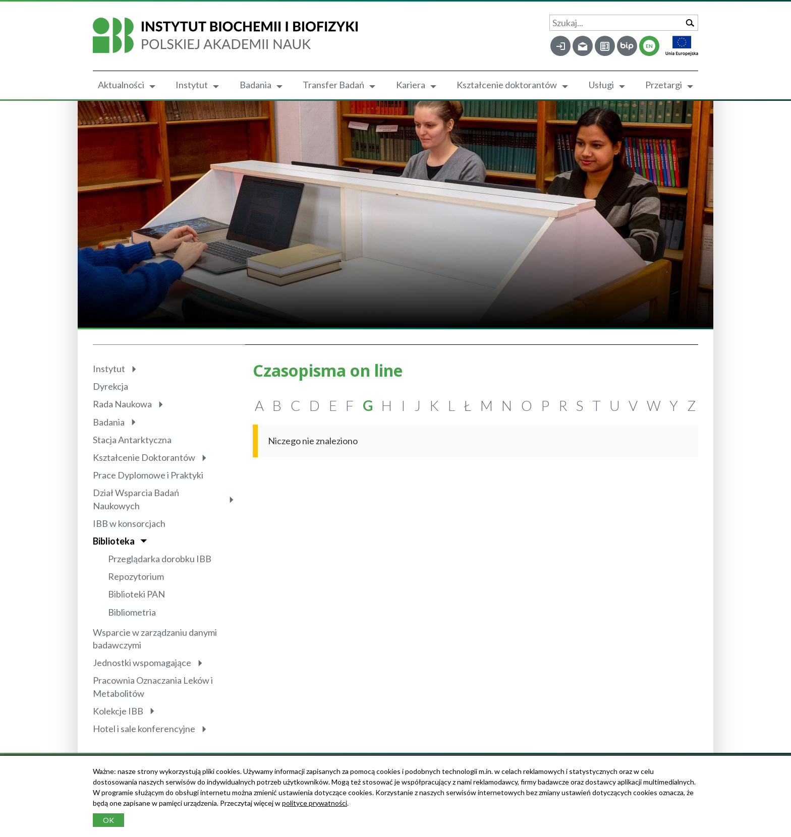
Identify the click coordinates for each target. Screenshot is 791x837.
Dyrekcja (110, 386)
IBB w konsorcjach (129, 523)
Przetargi (663, 84)
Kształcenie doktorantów (507, 84)
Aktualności (121, 84)
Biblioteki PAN (136, 594)
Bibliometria (132, 612)
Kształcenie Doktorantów (144, 457)
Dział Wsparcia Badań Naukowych (136, 499)
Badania (255, 84)
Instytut (192, 84)
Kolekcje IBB (118, 710)
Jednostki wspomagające (142, 662)
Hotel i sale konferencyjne (144, 728)
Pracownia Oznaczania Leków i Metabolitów (153, 686)
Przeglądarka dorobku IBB (159, 558)
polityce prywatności (314, 803)
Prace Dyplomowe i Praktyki (148, 475)
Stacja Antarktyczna (132, 439)
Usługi (601, 84)
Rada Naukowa (122, 403)
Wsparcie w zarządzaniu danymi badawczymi (155, 638)
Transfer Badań (333, 84)
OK (108, 820)
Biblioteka (114, 541)
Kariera (410, 84)
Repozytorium (136, 576)
